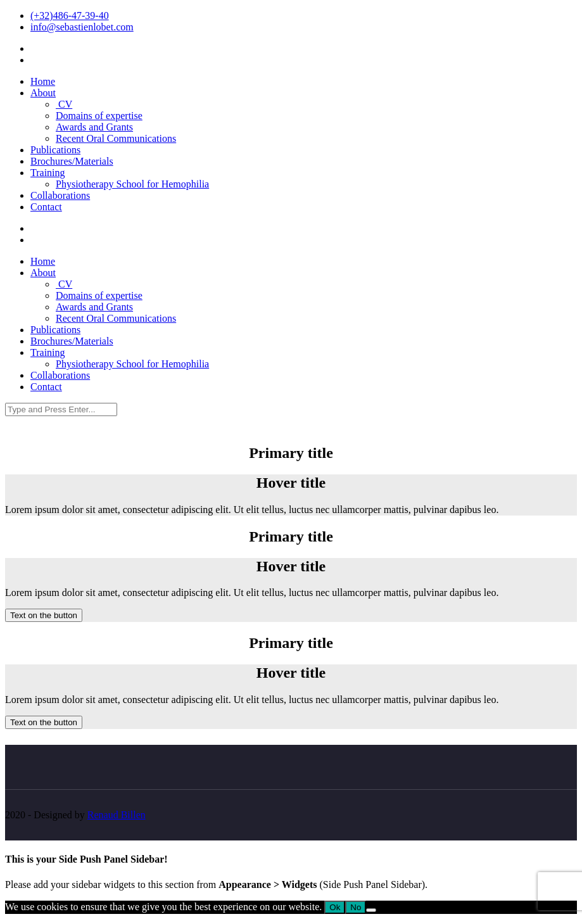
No (355, 907)
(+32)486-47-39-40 (69, 15)
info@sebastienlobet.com (82, 27)
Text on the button (43, 615)
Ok (334, 907)
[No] (371, 910)
